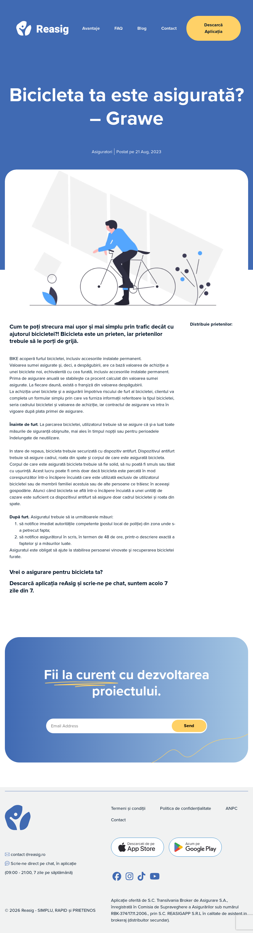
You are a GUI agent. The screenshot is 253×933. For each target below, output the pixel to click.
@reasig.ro (35, 854)
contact (18, 854)
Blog (142, 28)
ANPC (231, 808)
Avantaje (91, 28)
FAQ (118, 28)
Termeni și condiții (128, 808)
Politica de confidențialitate (185, 808)
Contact (169, 28)
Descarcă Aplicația (213, 28)
